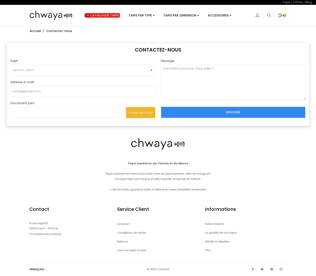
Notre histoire (214, 224)
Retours (122, 241)
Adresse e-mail (22, 82)
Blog (308, 2)
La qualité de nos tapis (221, 233)
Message (167, 61)
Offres (298, 2)
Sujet (14, 61)
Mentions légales (217, 241)
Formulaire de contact (45, 234)
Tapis (286, 2)
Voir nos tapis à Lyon (131, 250)
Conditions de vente (131, 233)
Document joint (23, 103)
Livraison (123, 224)
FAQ (208, 250)
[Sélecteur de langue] (40, 269)
